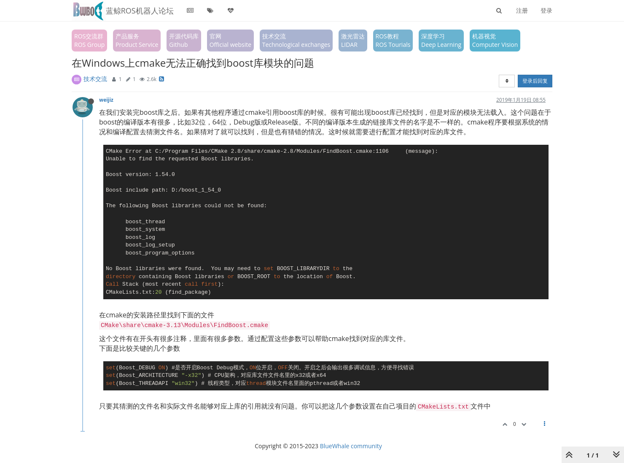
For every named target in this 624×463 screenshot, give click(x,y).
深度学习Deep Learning (441, 40)
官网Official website (230, 40)
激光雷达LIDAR (353, 40)
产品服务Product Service (137, 40)
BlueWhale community (351, 446)
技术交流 (95, 79)
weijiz (106, 99)
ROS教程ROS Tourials (393, 40)
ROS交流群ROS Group (89, 40)
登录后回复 (535, 80)
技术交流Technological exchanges (296, 40)
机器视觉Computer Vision (495, 40)
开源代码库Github (184, 40)
